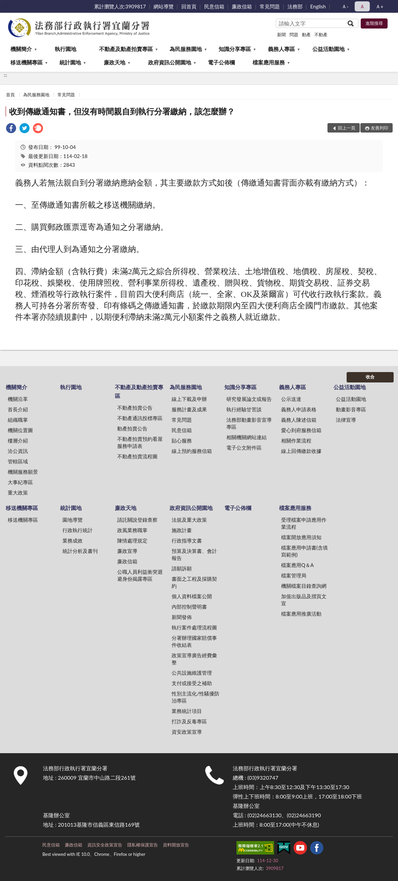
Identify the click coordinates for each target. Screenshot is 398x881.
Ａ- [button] (345, 6)
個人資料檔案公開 (192, 596)
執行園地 (65, 49)
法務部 (295, 6)
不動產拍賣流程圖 (137, 456)
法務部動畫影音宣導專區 (249, 423)
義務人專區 (281, 49)
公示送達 (291, 399)
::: (5, 5)
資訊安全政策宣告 (104, 844)
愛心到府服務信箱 (301, 430)
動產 (306, 34)
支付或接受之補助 (192, 683)
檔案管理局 (293, 575)
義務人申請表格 (298, 409)
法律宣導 (346, 420)
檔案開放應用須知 (301, 537)
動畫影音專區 (351, 409)
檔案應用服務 (269, 62)
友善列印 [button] (379, 128)
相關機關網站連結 (246, 437)
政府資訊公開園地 (169, 62)
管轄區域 (18, 461)
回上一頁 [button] (346, 128)
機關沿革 (18, 399)
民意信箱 (214, 6)
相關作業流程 (296, 440)
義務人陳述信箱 (298, 420)
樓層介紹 (18, 440)
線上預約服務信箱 (192, 451)
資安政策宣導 (187, 732)
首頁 (10, 94)
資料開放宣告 (176, 844)
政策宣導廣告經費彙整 (194, 658)
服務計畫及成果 (189, 409)
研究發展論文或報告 (249, 399)
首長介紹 (18, 409)
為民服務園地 (186, 49)
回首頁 (188, 6)
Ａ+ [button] (379, 6)
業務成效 (72, 540)
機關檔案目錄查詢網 (303, 586)
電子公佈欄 (221, 62)
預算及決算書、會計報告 (194, 554)
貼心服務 (182, 440)
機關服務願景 (23, 472)
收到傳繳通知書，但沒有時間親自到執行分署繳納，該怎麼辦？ (122, 111)
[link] (11, 129)
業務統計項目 (187, 711)
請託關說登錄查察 (137, 520)
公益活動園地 (328, 49)
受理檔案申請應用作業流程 (303, 523)
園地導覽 (72, 520)
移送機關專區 (26, 62)
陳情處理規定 (132, 540)
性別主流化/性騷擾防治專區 (195, 697)
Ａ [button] (362, 6)
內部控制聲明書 (189, 607)
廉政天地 (114, 62)
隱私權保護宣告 (142, 844)
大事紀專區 (20, 482)
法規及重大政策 (189, 520)
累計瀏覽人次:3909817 (120, 6)
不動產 (320, 34)
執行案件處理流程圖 (194, 627)
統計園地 (70, 62)
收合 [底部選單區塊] (370, 376)
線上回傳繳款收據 (301, 451)
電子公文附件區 (244, 448)
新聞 (281, 34)
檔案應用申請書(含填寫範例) (304, 551)
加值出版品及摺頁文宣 (303, 599)
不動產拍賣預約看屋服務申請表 (140, 442)
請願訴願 (182, 568)
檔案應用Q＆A (297, 565)
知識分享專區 (235, 49)
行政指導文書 (187, 540)
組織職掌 (18, 420)
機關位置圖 (20, 430)
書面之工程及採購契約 (194, 582)
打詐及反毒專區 (189, 721)
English (318, 6)
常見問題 (270, 6)
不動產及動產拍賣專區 (126, 49)
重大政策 (18, 492)
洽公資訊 (18, 451)
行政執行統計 (77, 530)
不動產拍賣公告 (134, 408)
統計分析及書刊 (80, 551)
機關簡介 (21, 49)
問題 (294, 34)
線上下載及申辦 (189, 399)
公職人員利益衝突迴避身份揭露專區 (140, 575)
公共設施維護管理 (192, 673)
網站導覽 (163, 6)
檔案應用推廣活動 (301, 614)
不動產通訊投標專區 (140, 418)
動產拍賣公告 (132, 428)
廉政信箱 (242, 6)
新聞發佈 (182, 617)
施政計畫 (182, 530)
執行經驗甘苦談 (244, 409)
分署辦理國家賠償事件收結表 (194, 641)
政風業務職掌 (132, 530)
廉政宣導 (127, 551)
